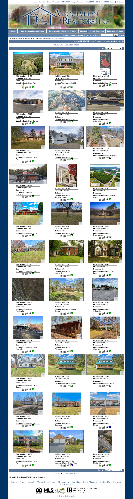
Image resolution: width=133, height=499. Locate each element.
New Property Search (58, 38)
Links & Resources (97, 31)
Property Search (27, 482)
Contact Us (120, 2)
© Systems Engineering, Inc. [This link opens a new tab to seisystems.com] (67, 496)
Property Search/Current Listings (32, 31)
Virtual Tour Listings (46, 482)
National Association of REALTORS (58, 2)
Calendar (42, 2)
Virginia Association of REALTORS (83, 2)
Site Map (117, 482)
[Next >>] (76, 44)
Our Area (83, 31)
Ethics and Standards (115, 31)
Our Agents (63, 482)
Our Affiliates (91, 482)
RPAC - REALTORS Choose (105, 2)
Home (35, 2)
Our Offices (77, 482)
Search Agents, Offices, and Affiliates (62, 31)
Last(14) (70, 44)
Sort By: (101, 48)
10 (67, 44)
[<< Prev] (56, 44)
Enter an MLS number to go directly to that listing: (81, 35)
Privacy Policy (66, 484)
